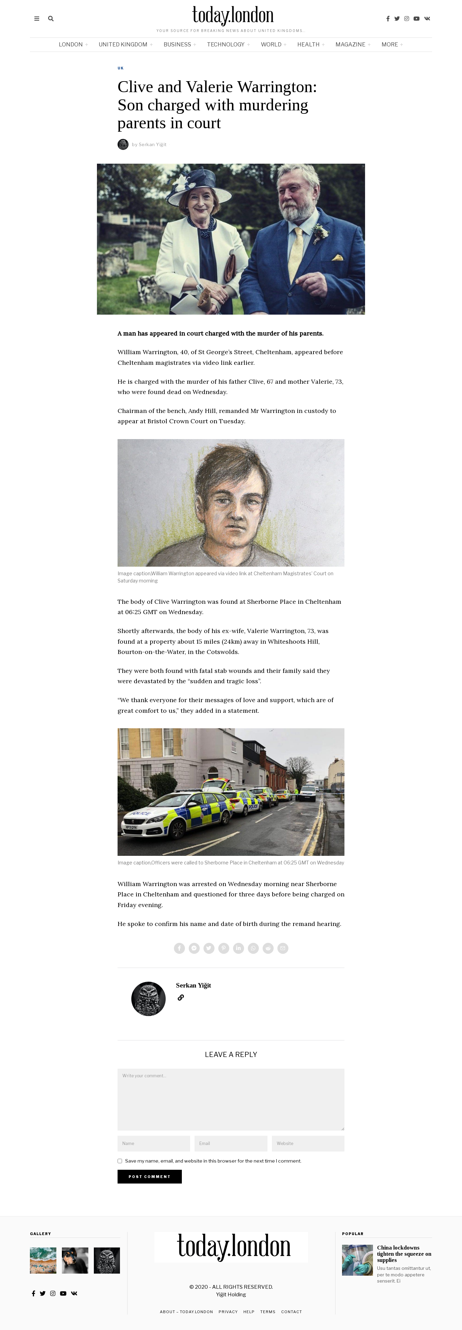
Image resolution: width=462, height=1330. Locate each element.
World (271, 44)
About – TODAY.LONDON (186, 1311)
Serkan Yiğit (193, 985)
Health (308, 44)
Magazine (350, 44)
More (390, 44)
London (71, 44)
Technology (226, 44)
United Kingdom (123, 44)
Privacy (228, 1311)
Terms (268, 1311)
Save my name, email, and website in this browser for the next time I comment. (213, 1161)
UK (121, 68)
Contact (291, 1311)
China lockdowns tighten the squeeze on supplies (404, 1253)
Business (177, 44)
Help (249, 1311)
